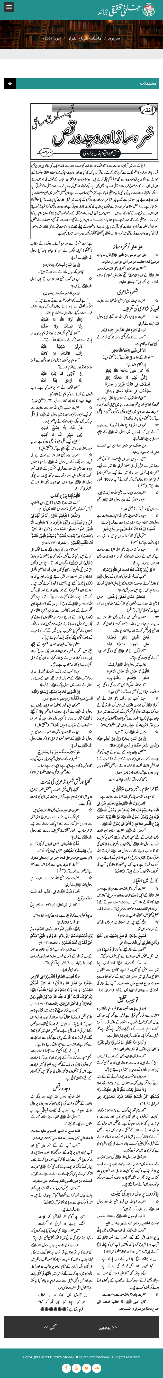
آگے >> (50, 1327)
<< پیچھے (108, 1327)
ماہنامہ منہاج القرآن (84, 38)
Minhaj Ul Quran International (86, 1357)
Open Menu (9, 7)
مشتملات (148, 83)
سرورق (114, 38)
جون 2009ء (52, 38)
